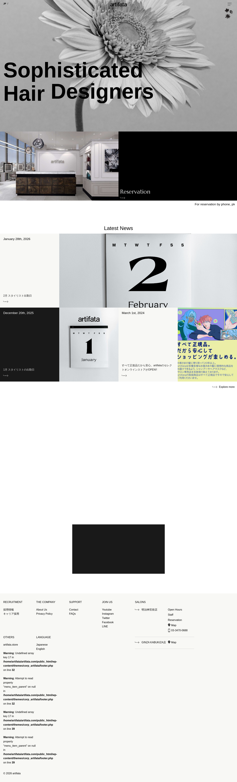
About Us (41, 609)
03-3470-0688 (179, 630)
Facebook (108, 622)
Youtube (107, 609)
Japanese (42, 644)
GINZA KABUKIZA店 (154, 642)
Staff (170, 614)
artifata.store (10, 644)
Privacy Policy (44, 613)
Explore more (227, 386)
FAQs (72, 613)
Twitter (106, 618)
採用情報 (8, 609)
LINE (105, 626)
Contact (73, 609)
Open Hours (175, 609)
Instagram (108, 613)
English (40, 649)
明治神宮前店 (149, 609)
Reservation (135, 192)
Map (173, 625)
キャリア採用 (11, 613)
